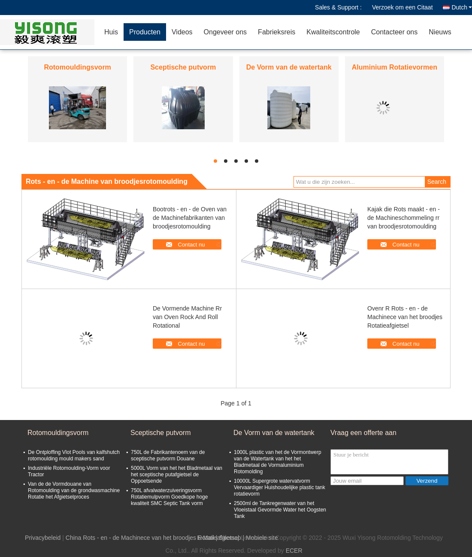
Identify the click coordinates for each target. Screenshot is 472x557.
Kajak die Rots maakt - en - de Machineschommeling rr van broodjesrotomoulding (403, 218)
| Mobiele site (260, 537)
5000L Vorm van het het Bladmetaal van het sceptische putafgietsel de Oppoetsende (176, 474)
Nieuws (440, 32)
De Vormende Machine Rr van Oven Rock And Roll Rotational (187, 317)
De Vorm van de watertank (289, 67)
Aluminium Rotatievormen (394, 67)
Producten (144, 32)
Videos (182, 32)
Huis (111, 32)
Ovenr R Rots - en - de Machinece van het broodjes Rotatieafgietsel (404, 317)
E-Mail (205, 537)
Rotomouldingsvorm (77, 67)
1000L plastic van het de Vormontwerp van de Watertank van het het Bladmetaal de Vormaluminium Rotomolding (277, 462)
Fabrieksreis (276, 32)
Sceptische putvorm (183, 67)
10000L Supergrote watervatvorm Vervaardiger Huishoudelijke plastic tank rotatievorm (279, 487)
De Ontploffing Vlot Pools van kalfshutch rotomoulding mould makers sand (74, 455)
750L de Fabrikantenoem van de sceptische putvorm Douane (168, 455)
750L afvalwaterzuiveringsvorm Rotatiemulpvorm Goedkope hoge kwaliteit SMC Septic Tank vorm (169, 496)
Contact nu (191, 244)
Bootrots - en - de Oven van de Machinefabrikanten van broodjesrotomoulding (190, 218)
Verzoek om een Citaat (402, 7)
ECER (294, 550)
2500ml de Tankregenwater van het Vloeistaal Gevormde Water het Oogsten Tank (280, 509)
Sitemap (230, 537)
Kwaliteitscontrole (333, 32)
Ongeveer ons (225, 32)
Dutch (461, 7)
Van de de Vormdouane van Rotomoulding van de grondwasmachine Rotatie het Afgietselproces (74, 490)
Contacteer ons (394, 32)
